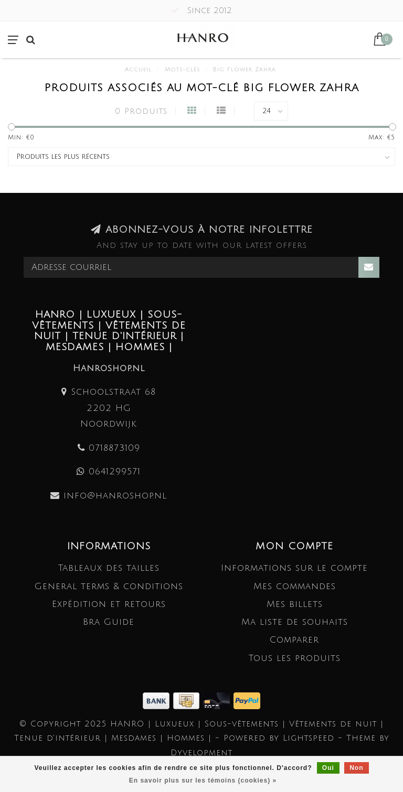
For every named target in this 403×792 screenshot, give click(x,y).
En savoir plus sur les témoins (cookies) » (203, 780)
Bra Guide (108, 622)
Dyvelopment (201, 752)
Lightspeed (308, 738)
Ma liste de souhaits (294, 622)
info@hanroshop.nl (115, 496)
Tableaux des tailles (109, 568)
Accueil (138, 70)
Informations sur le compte (294, 568)
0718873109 (114, 448)
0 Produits (141, 111)
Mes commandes (294, 586)
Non (356, 768)
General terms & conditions (109, 586)
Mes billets (295, 604)
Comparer (294, 640)
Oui (328, 768)
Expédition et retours (109, 604)
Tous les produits (295, 658)
